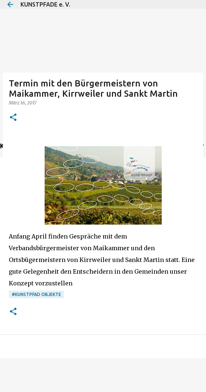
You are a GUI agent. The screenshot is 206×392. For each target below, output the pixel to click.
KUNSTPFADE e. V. (45, 4)
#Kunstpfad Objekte (36, 294)
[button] (13, 118)
